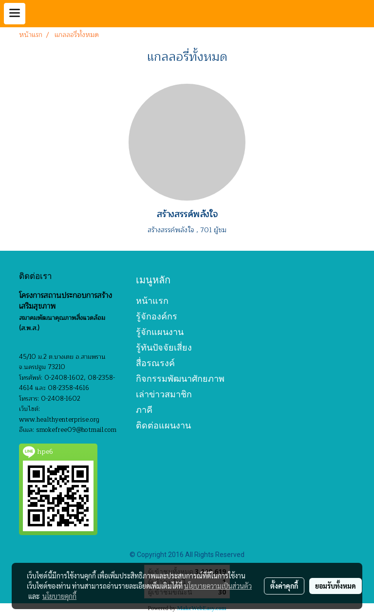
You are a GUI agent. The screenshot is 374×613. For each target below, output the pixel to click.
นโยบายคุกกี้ (59, 596)
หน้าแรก (152, 301)
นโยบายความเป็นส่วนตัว (218, 585)
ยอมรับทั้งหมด (335, 585)
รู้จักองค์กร (156, 316)
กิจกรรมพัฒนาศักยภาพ (180, 378)
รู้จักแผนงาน (160, 332)
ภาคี (144, 410)
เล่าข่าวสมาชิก (164, 394)
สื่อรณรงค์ (155, 363)
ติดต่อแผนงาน (163, 425)
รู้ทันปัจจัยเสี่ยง (164, 347)
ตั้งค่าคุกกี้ (284, 585)
